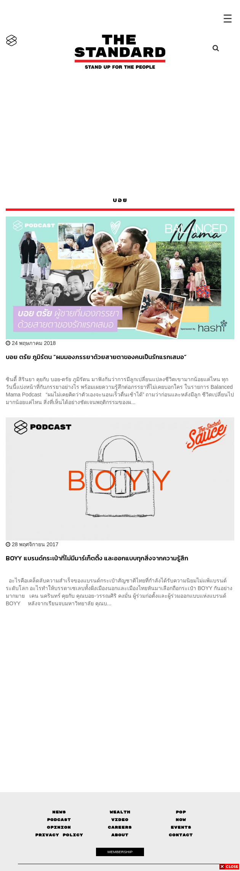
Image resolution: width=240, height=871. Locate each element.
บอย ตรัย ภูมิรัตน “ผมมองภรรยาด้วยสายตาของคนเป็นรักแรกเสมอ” (96, 357)
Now (181, 820)
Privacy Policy (59, 835)
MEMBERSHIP (120, 852)
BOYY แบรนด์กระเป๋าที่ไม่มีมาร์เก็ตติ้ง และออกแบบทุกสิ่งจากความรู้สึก (97, 558)
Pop (181, 812)
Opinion (59, 827)
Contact (181, 835)
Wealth (120, 812)
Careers (120, 827)
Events (181, 827)
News (59, 812)
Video (119, 820)
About (119, 835)
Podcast (59, 820)
